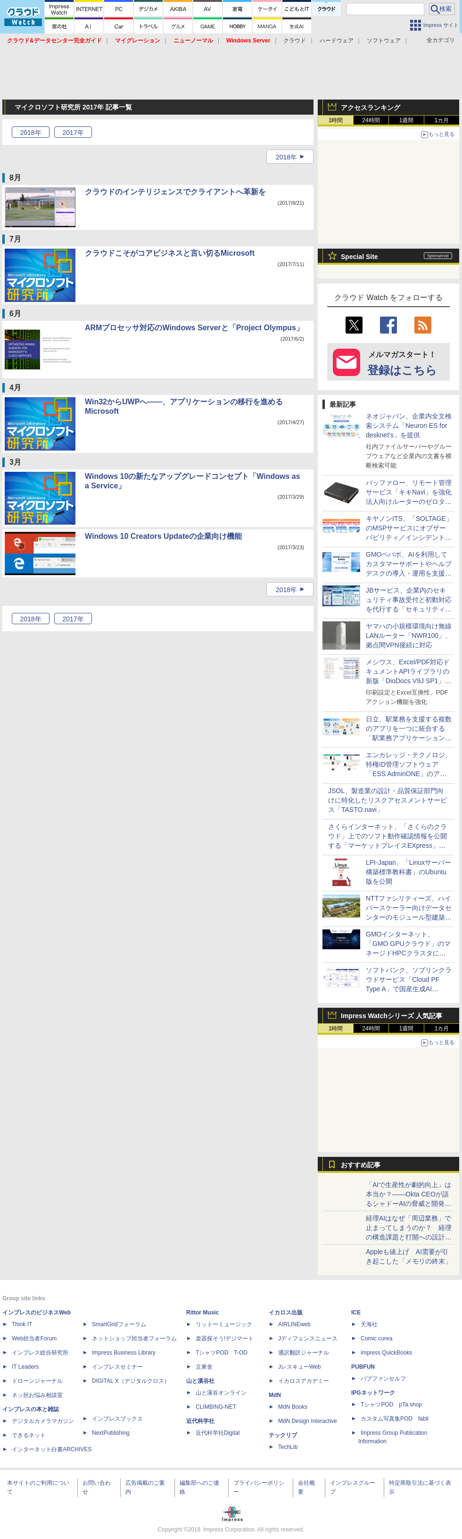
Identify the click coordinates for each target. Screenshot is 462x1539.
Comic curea (376, 1338)
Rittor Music (202, 1312)
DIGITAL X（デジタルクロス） (131, 1381)
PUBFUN (363, 1366)
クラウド (294, 40)
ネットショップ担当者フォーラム (134, 1338)
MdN (275, 1395)
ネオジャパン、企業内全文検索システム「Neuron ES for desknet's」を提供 (409, 425)
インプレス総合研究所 (40, 1352)
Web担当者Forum (34, 1338)
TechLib (287, 1447)
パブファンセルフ (383, 1378)
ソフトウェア (384, 40)
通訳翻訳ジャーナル (303, 1352)
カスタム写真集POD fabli (395, 1418)
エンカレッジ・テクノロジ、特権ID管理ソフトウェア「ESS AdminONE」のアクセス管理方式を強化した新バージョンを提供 (409, 773)
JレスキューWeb (299, 1366)
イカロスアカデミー (303, 1381)
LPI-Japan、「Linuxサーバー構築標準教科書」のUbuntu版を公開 (408, 872)
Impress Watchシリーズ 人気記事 (391, 1016)
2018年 (286, 157)
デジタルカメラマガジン (43, 1421)
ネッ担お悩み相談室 (37, 1395)
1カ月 (442, 120)
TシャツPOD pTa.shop (391, 1404)
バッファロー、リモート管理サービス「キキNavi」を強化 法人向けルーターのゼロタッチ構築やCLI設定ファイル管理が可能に (412, 501)
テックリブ (283, 1435)
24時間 (371, 120)
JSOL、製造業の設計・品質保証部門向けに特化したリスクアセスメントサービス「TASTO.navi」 (387, 800)
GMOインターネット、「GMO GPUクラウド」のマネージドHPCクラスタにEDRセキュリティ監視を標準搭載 (409, 953)
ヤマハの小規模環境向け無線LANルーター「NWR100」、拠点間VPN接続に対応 (409, 635)
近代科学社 (200, 1421)
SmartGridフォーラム (119, 1324)
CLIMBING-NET (216, 1407)
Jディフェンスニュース (308, 1338)
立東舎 (204, 1366)
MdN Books (292, 1407)
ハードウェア (337, 40)
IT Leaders (25, 1366)
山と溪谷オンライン (221, 1392)
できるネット (29, 1435)
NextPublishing (111, 1433)
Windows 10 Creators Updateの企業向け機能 (163, 536)
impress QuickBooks (386, 1352)
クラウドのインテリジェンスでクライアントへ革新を (175, 192)
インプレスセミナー (117, 1366)
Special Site (359, 256)
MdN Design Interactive (307, 1421)
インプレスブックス (117, 1418)
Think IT (22, 1324)
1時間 (336, 120)
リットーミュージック (224, 1324)
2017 (72, 132)
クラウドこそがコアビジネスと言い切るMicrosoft (170, 253)
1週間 (406, 120)
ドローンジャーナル (37, 1381)
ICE (356, 1312)
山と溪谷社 (200, 1381)
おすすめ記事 (360, 1165)
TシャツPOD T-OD (222, 1352)
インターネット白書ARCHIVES (51, 1449)
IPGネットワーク (373, 1392)
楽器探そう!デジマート (225, 1338)
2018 (30, 132)
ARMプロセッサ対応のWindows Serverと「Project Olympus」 (194, 328)
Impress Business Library (124, 1352)
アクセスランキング (370, 107)
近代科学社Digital (217, 1433)
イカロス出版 (286, 1312)
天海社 (369, 1324)
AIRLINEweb (294, 1324)
